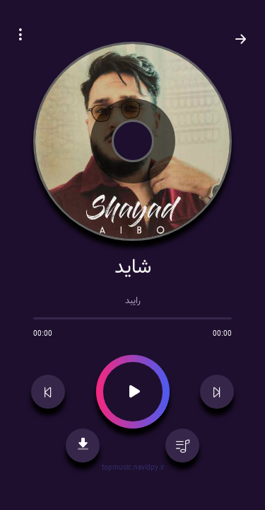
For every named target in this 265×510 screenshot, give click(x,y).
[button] (20, 36)
